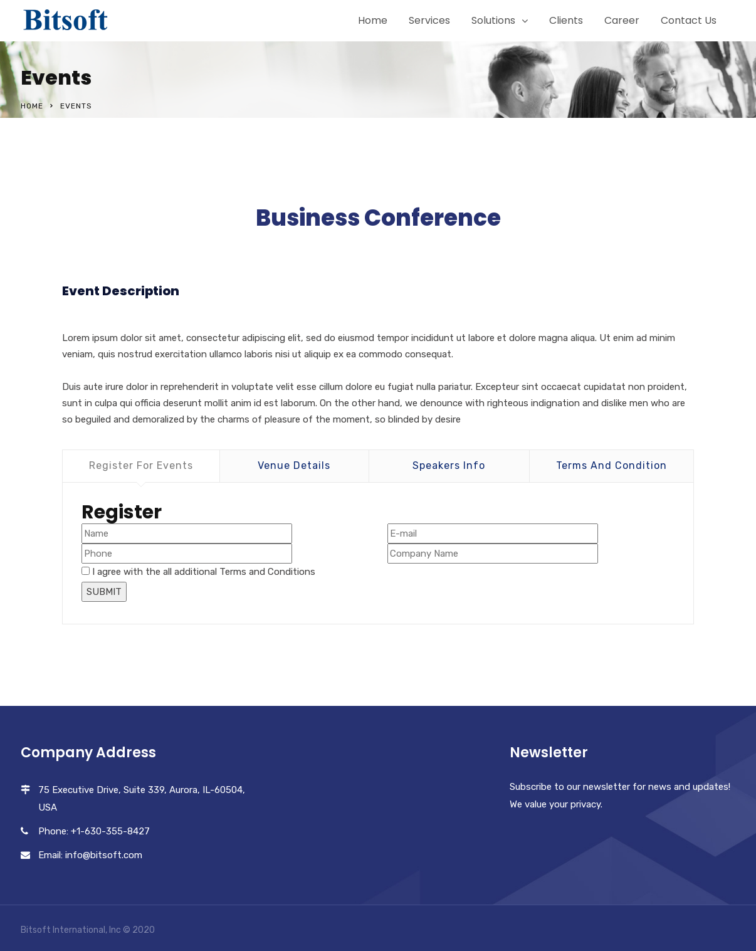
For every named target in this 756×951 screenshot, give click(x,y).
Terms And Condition (611, 465)
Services (429, 20)
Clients (566, 20)
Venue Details (294, 465)
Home (372, 20)
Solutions (493, 20)
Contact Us (689, 20)
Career (621, 20)
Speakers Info (448, 465)
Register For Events (141, 465)
